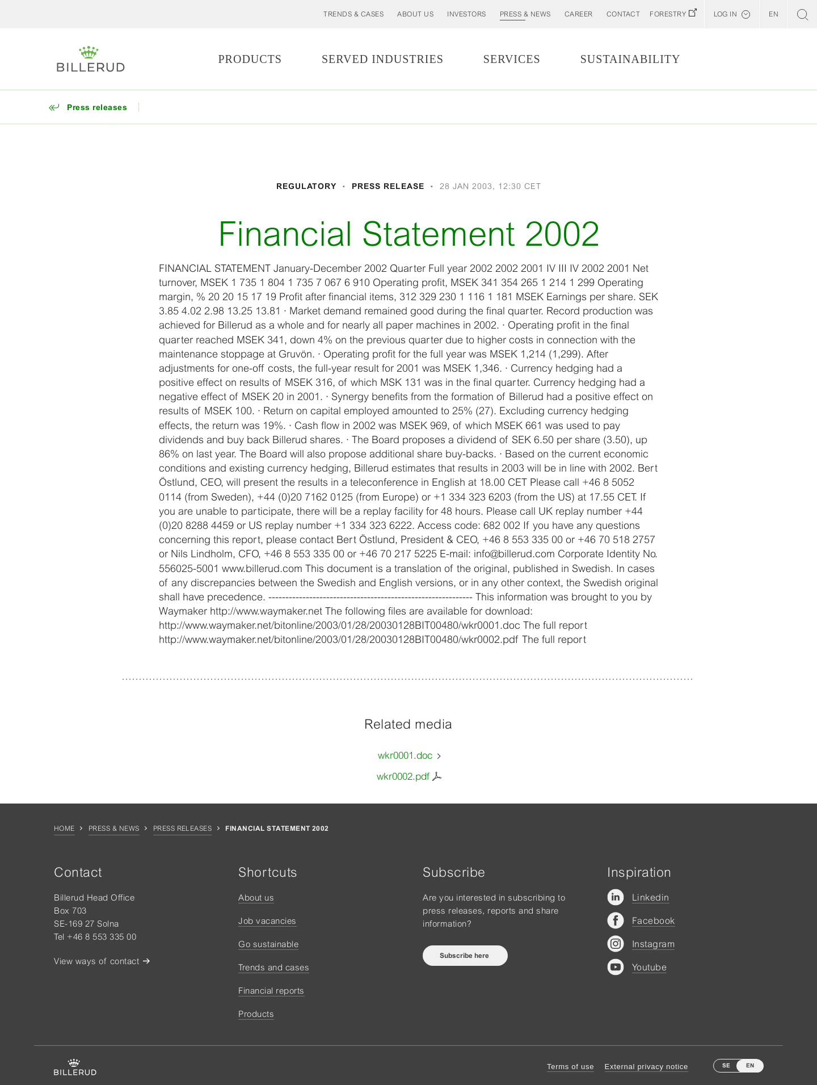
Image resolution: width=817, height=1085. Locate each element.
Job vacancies (267, 921)
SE (726, 1065)
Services (512, 59)
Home (64, 828)
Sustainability (630, 59)
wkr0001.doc (405, 755)
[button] (415, 14)
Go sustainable (268, 944)
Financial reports (271, 990)
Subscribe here (465, 956)
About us (256, 897)
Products (249, 59)
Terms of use (570, 1066)
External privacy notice (646, 1066)
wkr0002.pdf (403, 776)
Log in (725, 14)
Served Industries (383, 59)
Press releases (182, 828)
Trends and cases (273, 967)
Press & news (114, 828)
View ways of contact (96, 961)
